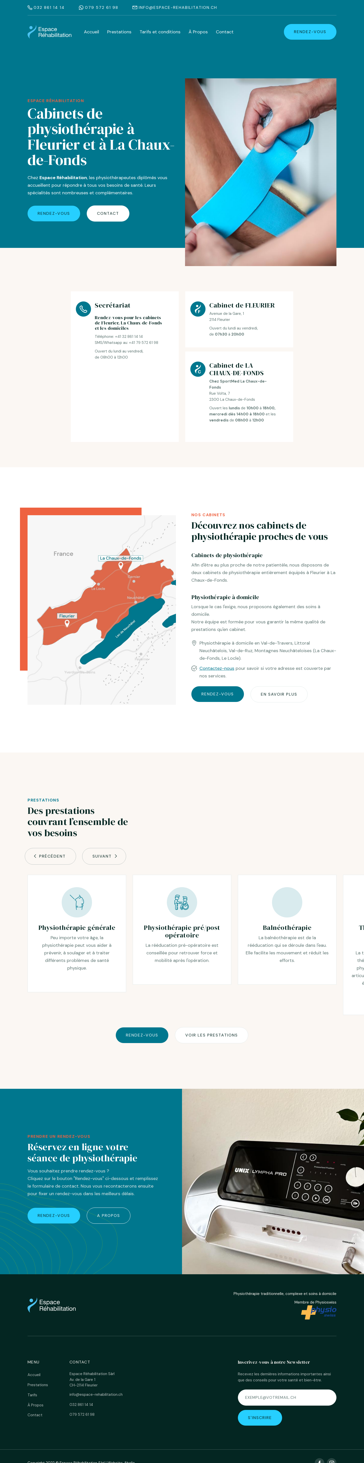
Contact (225, 32)
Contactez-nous (216, 668)
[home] (50, 32)
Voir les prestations (211, 1035)
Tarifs (32, 1395)
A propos (108, 1215)
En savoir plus (279, 694)
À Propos (198, 32)
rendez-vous (310, 31)
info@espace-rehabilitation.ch (178, 7)
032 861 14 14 (49, 7)
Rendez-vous (142, 1035)
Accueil (91, 32)
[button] (50, 856)
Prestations (119, 32)
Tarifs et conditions (160, 32)
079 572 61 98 (101, 7)
